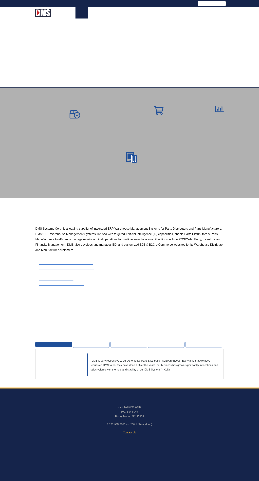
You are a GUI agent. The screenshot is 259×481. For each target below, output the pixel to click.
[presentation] (122, 280)
